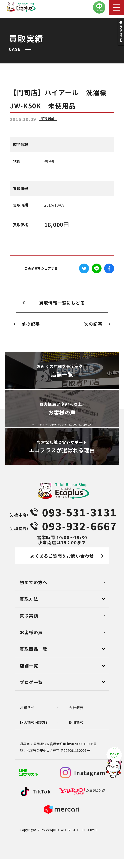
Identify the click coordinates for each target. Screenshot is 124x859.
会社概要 (76, 707)
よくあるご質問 (62, 556)
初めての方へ (33, 582)
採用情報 (76, 722)
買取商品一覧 (33, 649)
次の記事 (93, 324)
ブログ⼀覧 (31, 682)
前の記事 (31, 324)
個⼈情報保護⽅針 (34, 722)
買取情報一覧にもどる (62, 302)
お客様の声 (31, 632)
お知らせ (27, 707)
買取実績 (29, 615)
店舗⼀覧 (29, 665)
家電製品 (48, 117)
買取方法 (29, 599)
